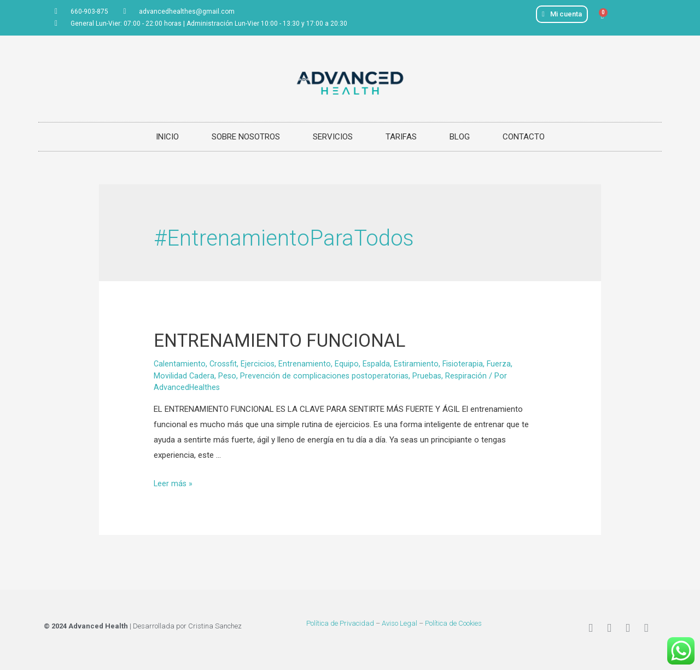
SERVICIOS (333, 137)
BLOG (460, 137)
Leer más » (174, 483)
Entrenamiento (307, 364)
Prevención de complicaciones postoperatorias (326, 376)
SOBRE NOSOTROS (246, 137)
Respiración (469, 376)
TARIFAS (401, 137)
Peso (228, 376)
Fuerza (504, 364)
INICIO (167, 137)
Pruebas (430, 376)
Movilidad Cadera (184, 376)
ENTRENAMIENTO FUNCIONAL (303, 339)
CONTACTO (524, 137)
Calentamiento (180, 364)
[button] (562, 14)
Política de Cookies (453, 623)
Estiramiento (419, 364)
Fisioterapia (467, 364)
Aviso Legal (399, 623)
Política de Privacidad (340, 623)
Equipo (349, 364)
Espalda (379, 364)
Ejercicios (260, 364)
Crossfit (224, 364)
